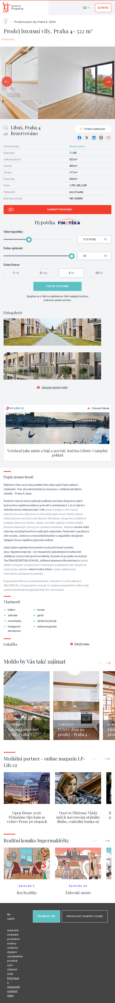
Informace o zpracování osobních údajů (13, 987)
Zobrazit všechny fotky (52, 387)
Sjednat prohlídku (59, 209)
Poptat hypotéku (57, 286)
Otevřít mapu (79, 644)
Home (7, 19)
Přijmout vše (46, 916)
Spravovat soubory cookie (84, 916)
